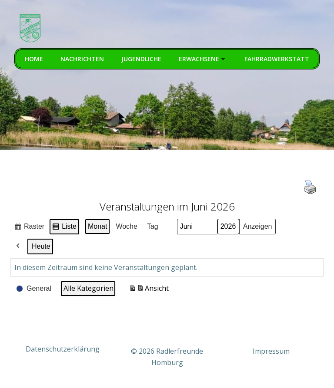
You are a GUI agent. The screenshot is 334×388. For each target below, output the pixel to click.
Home (34, 59)
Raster (29, 228)
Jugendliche (141, 59)
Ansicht (149, 290)
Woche (126, 226)
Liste (64, 228)
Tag (152, 226)
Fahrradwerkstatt (276, 59)
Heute (41, 246)
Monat (97, 226)
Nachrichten (82, 59)
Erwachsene (203, 59)
